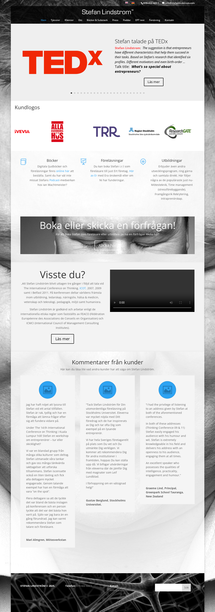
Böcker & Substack (97, 20)
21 (137, 93)
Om (80, 20)
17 (124, 93)
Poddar (127, 20)
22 (140, 93)
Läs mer (154, 82)
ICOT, (83, 288)
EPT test (139, 20)
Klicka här (107, 245)
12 (107, 93)
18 (127, 93)
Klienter (69, 20)
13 (111, 93)
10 (101, 93)
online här (63, 171)
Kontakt (169, 20)
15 (117, 93)
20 (134, 93)
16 (120, 93)
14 (114, 93)
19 (130, 93)
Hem (43, 20)
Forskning (154, 20)
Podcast (54, 180)
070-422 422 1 (84, 586)
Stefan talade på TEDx (141, 41)
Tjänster (55, 20)
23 (143, 93)
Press (115, 20)
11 (104, 93)
